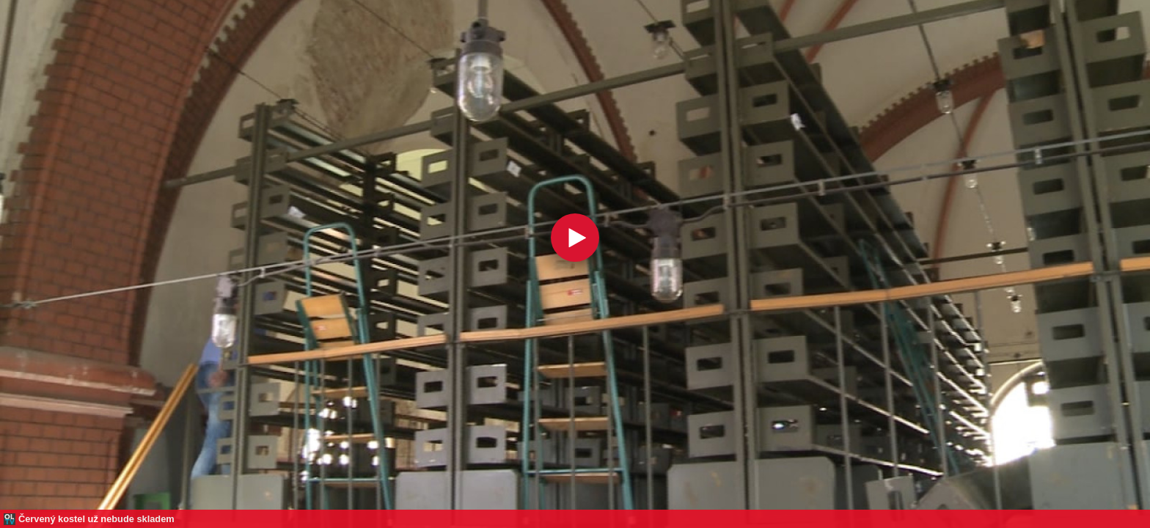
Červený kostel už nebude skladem (96, 518)
